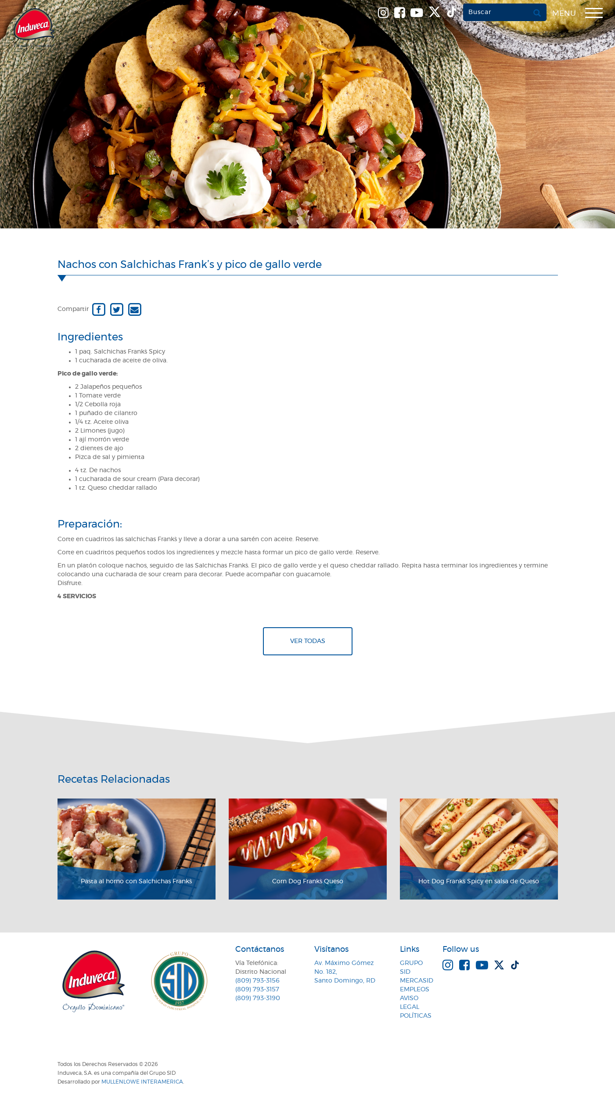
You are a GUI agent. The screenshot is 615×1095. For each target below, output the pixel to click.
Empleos (414, 990)
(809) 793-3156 (257, 981)
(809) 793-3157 (257, 990)
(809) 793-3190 (257, 998)
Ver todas (307, 641)
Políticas (416, 1016)
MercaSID (416, 981)
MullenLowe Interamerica (142, 1081)
